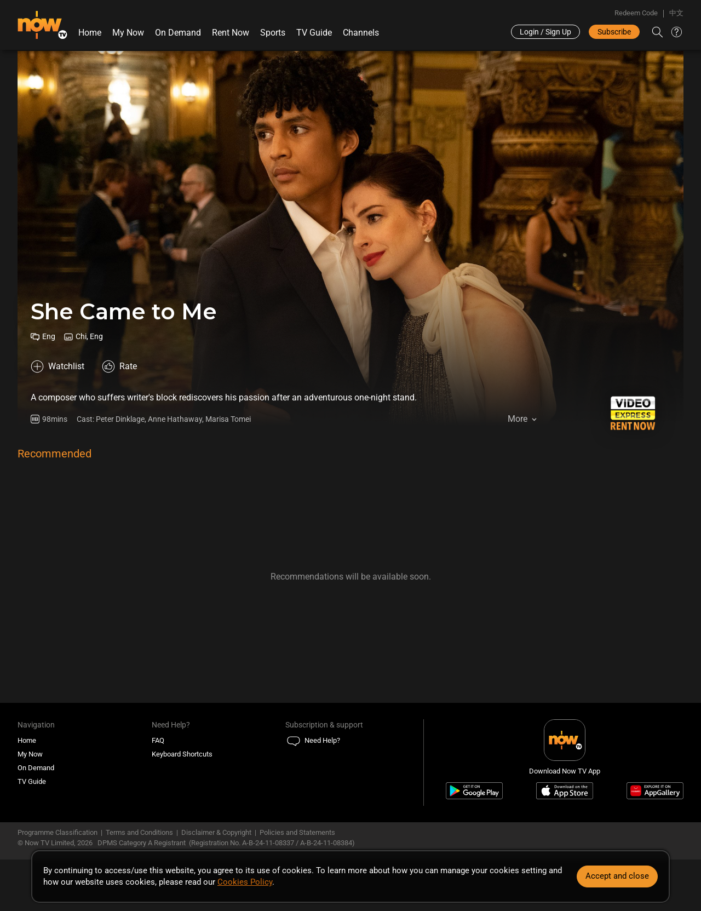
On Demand (178, 32)
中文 (676, 13)
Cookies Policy (244, 882)
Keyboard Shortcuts (182, 754)
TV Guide (314, 32)
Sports (272, 32)
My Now (128, 32)
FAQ (158, 740)
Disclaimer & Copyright (216, 832)
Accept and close (617, 876)
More (517, 419)
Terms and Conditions (139, 832)
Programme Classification (57, 832)
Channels (361, 32)
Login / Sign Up (545, 31)
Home (89, 32)
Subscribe (614, 31)
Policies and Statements (297, 832)
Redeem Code (636, 13)
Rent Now (230, 32)
